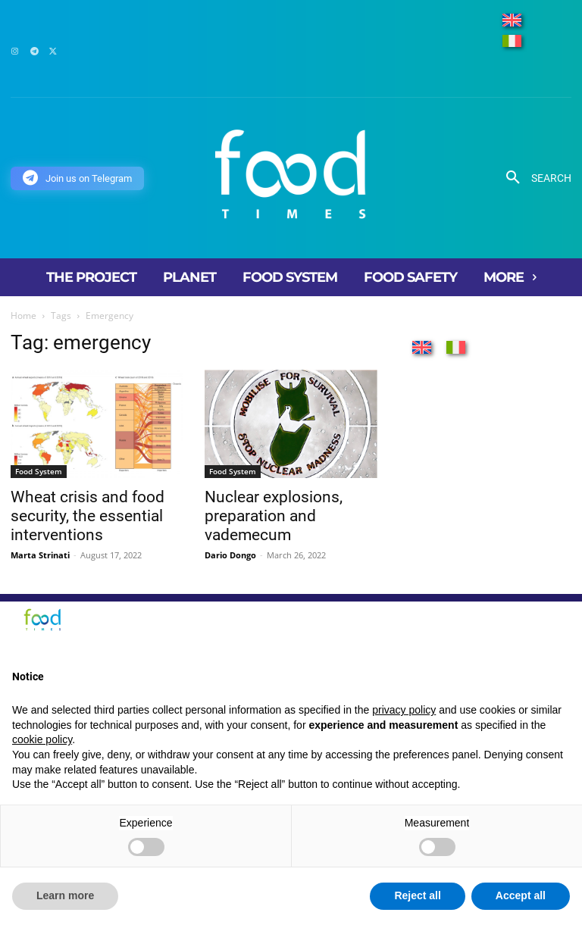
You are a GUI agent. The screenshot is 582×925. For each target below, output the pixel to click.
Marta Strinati (40, 555)
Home (23, 315)
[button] (533, 178)
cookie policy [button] (42, 739)
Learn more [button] (65, 895)
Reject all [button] (417, 895)
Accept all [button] (521, 895)
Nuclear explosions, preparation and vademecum (274, 516)
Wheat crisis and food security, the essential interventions (87, 516)
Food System (38, 471)
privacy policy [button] (404, 710)
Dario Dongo (230, 555)
